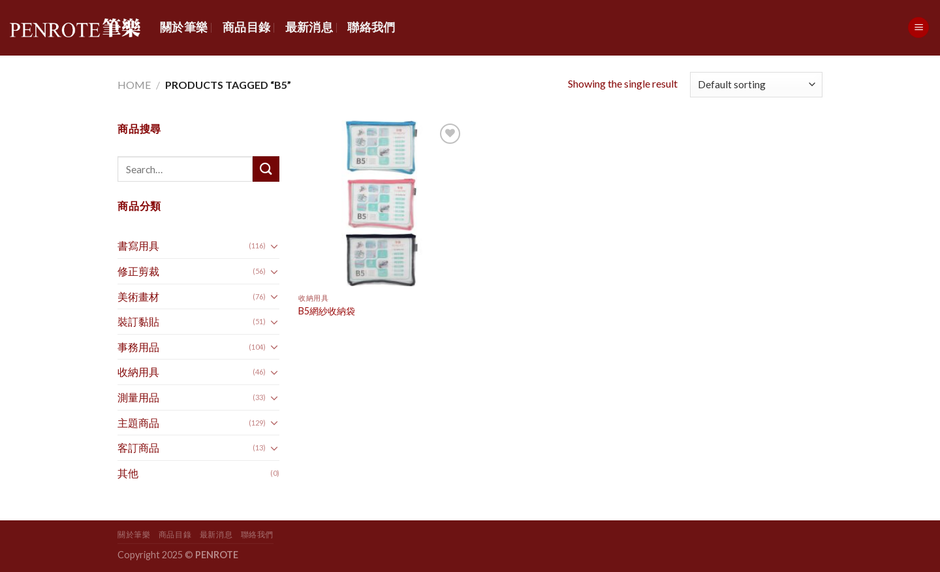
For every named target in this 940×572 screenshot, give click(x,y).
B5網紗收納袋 (326, 310)
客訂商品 (138, 447)
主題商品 (138, 422)
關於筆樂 (184, 27)
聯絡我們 (371, 27)
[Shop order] (756, 84)
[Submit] (266, 169)
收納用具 (138, 371)
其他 (128, 473)
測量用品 (138, 397)
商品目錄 (246, 27)
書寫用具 (138, 245)
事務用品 (138, 347)
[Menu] (918, 28)
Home (134, 84)
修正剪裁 (138, 271)
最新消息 (309, 27)
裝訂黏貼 (138, 321)
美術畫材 (138, 296)
